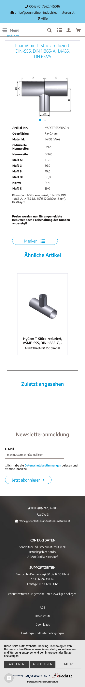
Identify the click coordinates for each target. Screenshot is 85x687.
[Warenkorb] (78, 30)
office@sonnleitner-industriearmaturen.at (44, 12)
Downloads (43, 624)
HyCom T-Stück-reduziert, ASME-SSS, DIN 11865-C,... (42, 341)
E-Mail (9, 449)
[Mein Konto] (69, 30)
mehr (68, 664)
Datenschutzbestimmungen (43, 465)
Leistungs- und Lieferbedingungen (42, 633)
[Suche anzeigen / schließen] (49, 30)
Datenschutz (42, 616)
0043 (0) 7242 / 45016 (42, 6)
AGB (42, 607)
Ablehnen (16, 664)
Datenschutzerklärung (48, 682)
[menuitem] (11, 30)
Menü (10, 29)
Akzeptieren (42, 664)
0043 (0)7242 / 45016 (42, 508)
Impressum (32, 682)
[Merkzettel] (59, 30)
